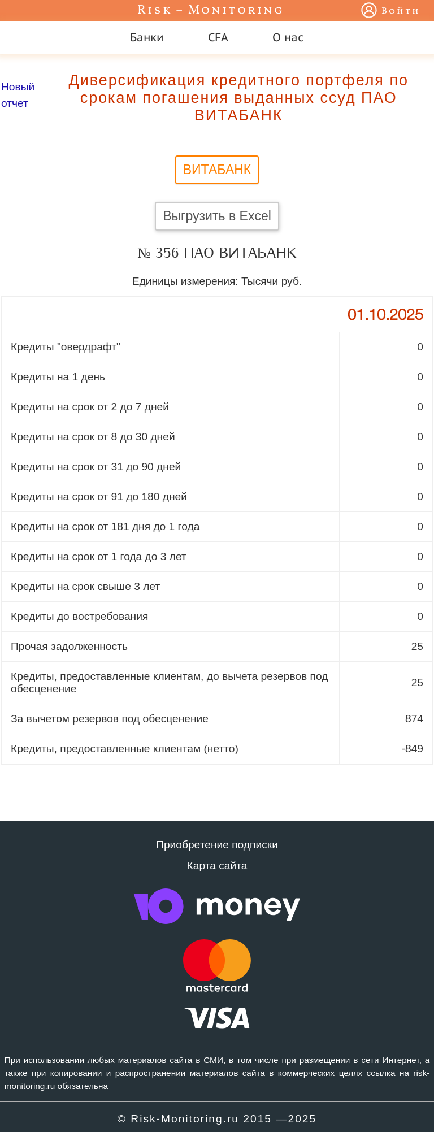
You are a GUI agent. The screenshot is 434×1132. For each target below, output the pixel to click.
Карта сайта (217, 865)
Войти (400, 11)
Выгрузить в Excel (217, 216)
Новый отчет (17, 95)
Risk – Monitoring (210, 10)
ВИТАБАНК (217, 169)
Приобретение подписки (217, 845)
